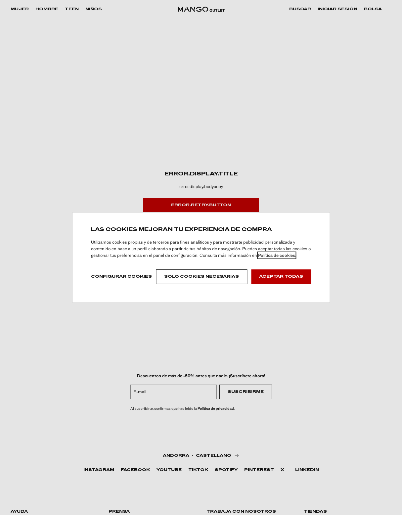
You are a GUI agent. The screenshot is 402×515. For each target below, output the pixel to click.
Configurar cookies (121, 277)
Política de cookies (276, 255)
